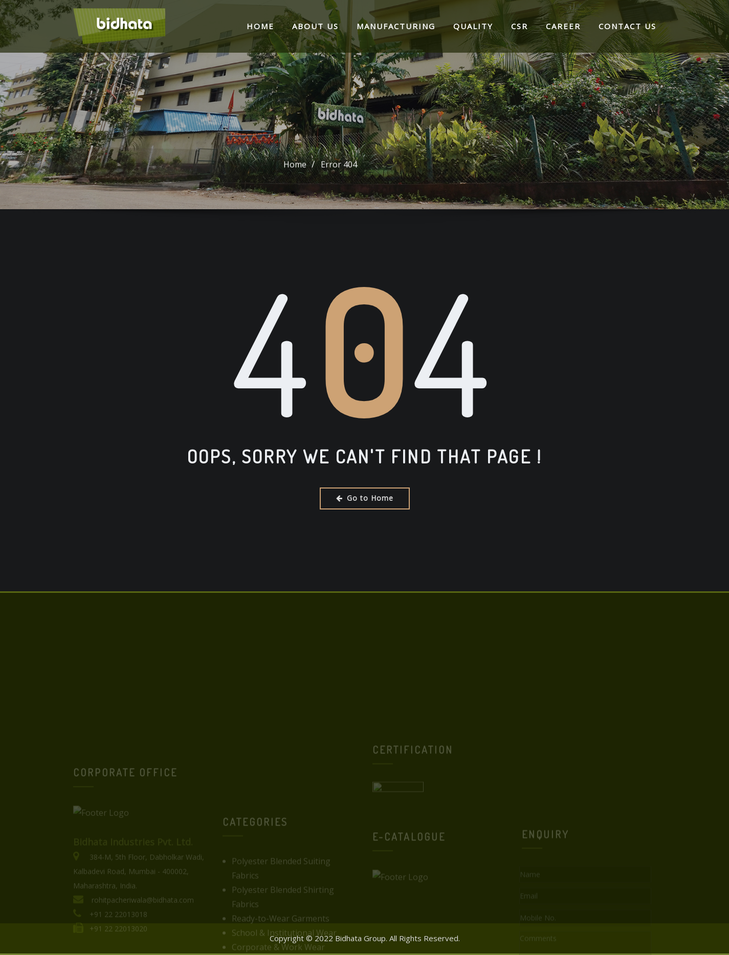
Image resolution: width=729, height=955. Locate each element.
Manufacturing (396, 26)
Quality (473, 26)
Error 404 (339, 166)
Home (260, 26)
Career (563, 26)
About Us (315, 26)
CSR (519, 26)
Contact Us (627, 26)
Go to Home (364, 498)
